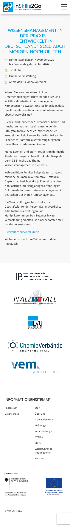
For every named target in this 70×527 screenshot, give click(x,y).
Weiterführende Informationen (43, 451)
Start (37, 408)
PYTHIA (39, 437)
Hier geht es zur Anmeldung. (22, 232)
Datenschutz (12, 414)
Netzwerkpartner (44, 420)
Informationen (20, 399)
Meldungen (41, 426)
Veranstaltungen (44, 431)
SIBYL (38, 443)
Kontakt (39, 459)
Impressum (11, 408)
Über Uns (40, 414)
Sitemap (42, 399)
